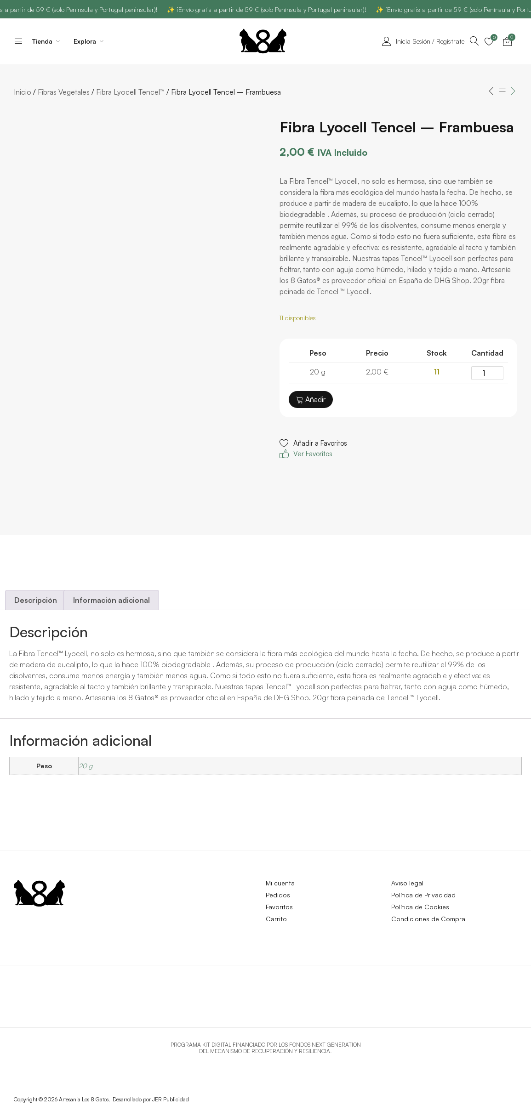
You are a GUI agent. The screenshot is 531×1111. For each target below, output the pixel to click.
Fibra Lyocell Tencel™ (130, 91)
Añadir (310, 399)
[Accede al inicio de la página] (18, 40)
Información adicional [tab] (111, 600)
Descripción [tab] (35, 600)
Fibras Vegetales (64, 91)
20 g (85, 765)
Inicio (22, 91)
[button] (313, 448)
